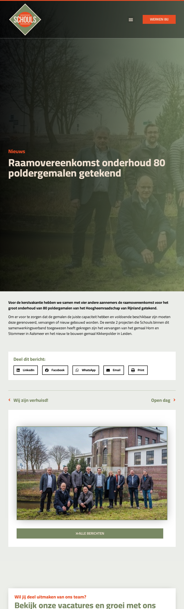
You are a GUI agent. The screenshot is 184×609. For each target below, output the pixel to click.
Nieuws (16, 151)
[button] (131, 19)
